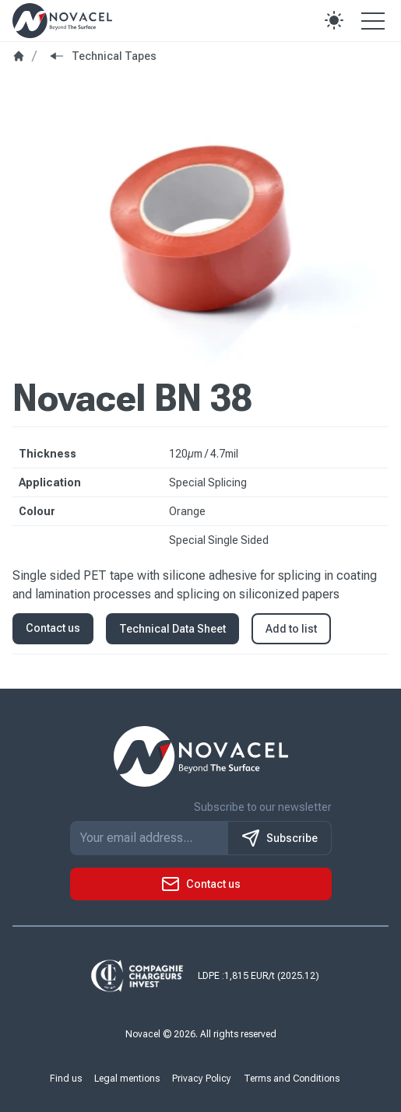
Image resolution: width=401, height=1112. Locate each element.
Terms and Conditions (291, 1078)
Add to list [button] (291, 629)
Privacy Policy (201, 1078)
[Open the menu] (373, 20)
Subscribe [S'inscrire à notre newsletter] (279, 838)
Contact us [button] (53, 628)
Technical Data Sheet (172, 629)
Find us (66, 1078)
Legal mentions (127, 1078)
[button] (334, 20)
